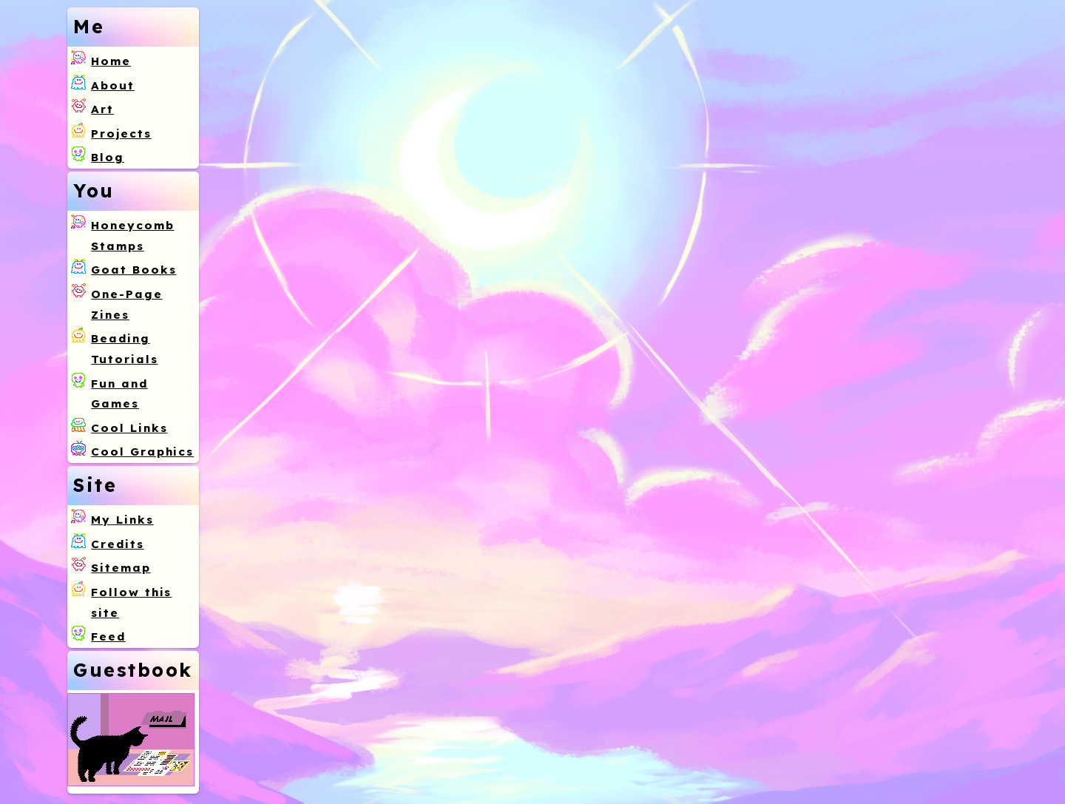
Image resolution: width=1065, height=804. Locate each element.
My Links (122, 520)
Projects (121, 133)
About (113, 85)
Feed (108, 636)
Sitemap (120, 568)
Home (111, 61)
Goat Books (133, 270)
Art (102, 109)
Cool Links (129, 428)
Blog (107, 157)
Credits (117, 544)
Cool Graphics (142, 452)
